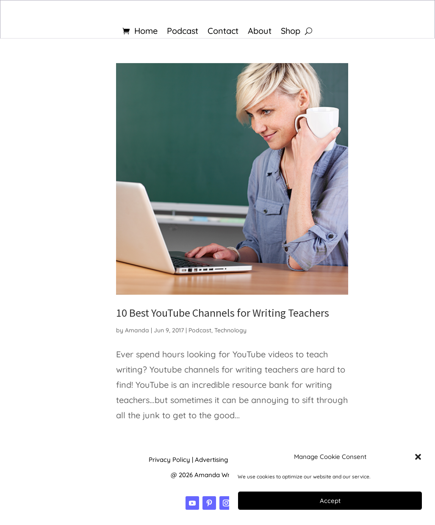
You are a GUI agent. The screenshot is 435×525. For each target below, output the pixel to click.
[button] (418, 457)
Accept (330, 501)
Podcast (182, 32)
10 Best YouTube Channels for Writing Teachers (222, 313)
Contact (223, 32)
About (260, 32)
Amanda (137, 330)
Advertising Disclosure (227, 460)
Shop (290, 32)
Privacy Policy (169, 460)
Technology (230, 330)
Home (146, 32)
